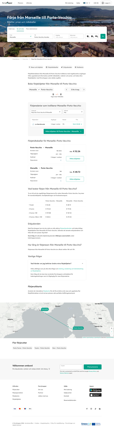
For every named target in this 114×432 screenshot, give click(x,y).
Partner (40, 393)
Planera (20, 3)
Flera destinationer (31, 29)
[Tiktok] (95, 409)
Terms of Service (64, 373)
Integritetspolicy (44, 423)
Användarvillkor (29, 423)
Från (11, 35)
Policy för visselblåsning (57, 423)
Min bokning (69, 3)
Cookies (37, 423)
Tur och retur (20, 29)
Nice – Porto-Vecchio (59, 348)
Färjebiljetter (16, 59)
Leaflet (84, 337)
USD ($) (96, 3)
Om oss (40, 389)
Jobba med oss (43, 396)
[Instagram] (91, 409)
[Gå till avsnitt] (36, 67)
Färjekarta (15, 396)
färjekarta (46, 291)
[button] (39, 89)
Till (35, 35)
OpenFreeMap (90, 337)
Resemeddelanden (70, 400)
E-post (63, 365)
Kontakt (66, 396)
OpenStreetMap (110, 337)
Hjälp (78, 3)
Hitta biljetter (75, 159)
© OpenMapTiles (97, 337)
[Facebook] (87, 409)
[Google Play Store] (96, 390)
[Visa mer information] (49, 369)
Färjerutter (25, 59)
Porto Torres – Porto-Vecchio (22, 348)
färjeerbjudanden (66, 228)
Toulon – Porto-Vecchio (42, 348)
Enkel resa (12, 29)
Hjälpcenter (68, 393)
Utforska (29, 3)
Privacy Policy (92, 371)
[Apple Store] (96, 395)
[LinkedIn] (100, 409)
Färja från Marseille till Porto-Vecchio (41, 59)
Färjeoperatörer (17, 393)
